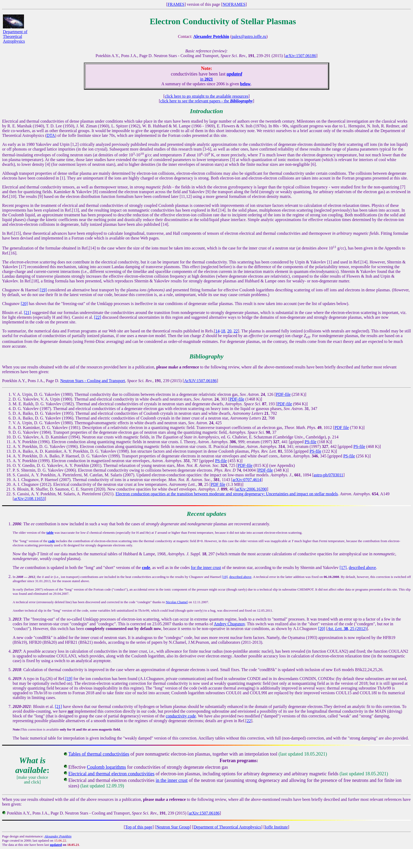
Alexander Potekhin (57, 836)
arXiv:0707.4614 (247, 479)
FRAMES (176, 4)
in (206, 79)
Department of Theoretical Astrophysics (15, 36)
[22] (97, 317)
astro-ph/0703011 (328, 475)
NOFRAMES (234, 4)
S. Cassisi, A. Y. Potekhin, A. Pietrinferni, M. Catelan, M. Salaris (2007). (74, 475)
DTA (51, 135)
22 (236, 331)
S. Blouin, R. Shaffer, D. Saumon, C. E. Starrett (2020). (59, 489)
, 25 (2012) (347, 628)
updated (56, 845)
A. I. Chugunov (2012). (32, 484)
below (245, 84)
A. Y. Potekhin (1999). (32, 460)
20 (229, 331)
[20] (24, 303)
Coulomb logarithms (106, 767)
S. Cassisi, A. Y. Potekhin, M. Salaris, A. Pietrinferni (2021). (64, 494)
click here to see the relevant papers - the (206, 101)
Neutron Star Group (173, 827)
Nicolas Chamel (177, 602)
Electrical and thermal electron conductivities (111, 773)
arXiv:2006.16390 (251, 489)
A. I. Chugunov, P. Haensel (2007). (42, 479)
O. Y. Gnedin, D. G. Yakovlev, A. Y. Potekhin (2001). (57, 465)
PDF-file (283, 394)
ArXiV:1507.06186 (200, 380)
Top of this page (138, 827)
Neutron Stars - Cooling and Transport (92, 380)
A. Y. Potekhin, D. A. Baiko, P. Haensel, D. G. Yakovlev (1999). (67, 456)
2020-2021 (22, 706)
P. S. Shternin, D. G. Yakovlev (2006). (45, 470)
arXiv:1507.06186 (300, 55)
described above (362, 567)
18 (223, 331)
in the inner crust (172, 780)
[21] (27, 312)
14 (217, 331)
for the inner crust (206, 567)
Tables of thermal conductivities (98, 754)
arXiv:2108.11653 (29, 498)
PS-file (310, 442)
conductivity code (181, 716)
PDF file (342, 427)
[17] (343, 567)
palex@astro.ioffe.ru (249, 36)
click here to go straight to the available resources (206, 96)
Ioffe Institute (276, 827)
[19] (43, 290)
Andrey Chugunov (229, 624)
